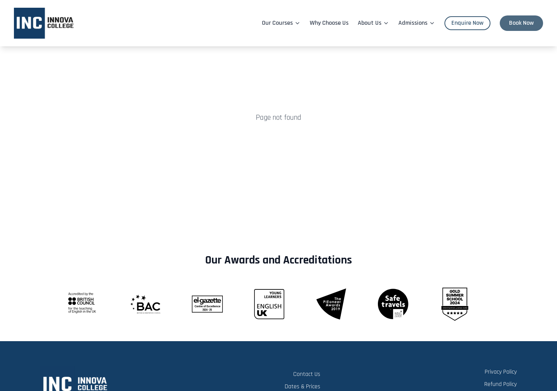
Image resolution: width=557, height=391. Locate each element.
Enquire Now (467, 23)
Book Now (521, 23)
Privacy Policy (501, 372)
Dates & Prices (302, 386)
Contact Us (306, 374)
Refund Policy (500, 384)
